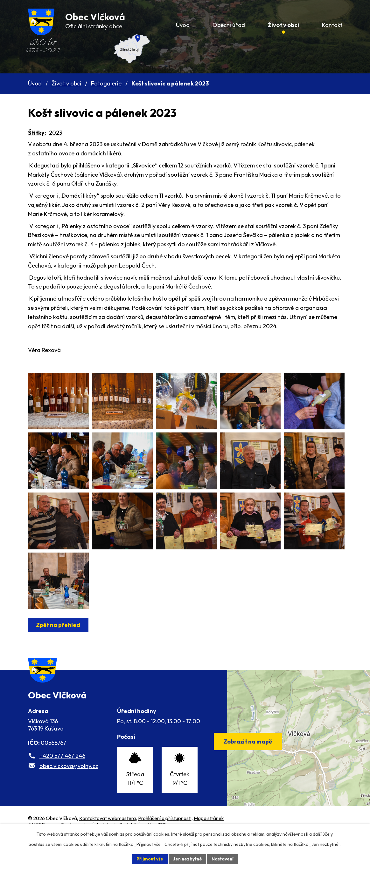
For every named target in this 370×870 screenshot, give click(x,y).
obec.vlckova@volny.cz (68, 798)
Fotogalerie (106, 83)
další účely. (323, 834)
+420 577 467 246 (62, 788)
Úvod (35, 83)
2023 (55, 132)
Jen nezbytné (187, 858)
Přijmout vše (149, 858)
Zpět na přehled (59, 652)
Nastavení (223, 858)
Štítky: (37, 132)
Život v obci (66, 83)
